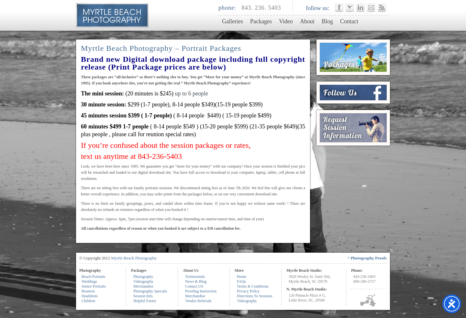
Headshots (90, 296)
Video (286, 21)
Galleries (232, 21)
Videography (143, 281)
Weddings (89, 281)
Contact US (194, 286)
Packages (261, 21)
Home (241, 276)
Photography (143, 276)
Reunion (88, 291)
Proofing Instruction (200, 291)
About (307, 21)
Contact (349, 21)
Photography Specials (150, 291)
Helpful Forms (144, 301)
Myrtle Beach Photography (134, 258)
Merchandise (143, 286)
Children (88, 301)
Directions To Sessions (254, 296)
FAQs (241, 281)
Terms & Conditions (253, 286)
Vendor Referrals (198, 301)
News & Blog (195, 281)
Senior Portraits (94, 286)
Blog (327, 21)
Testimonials (195, 276)
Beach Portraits (93, 276)
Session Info (143, 296)
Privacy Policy (248, 291)
